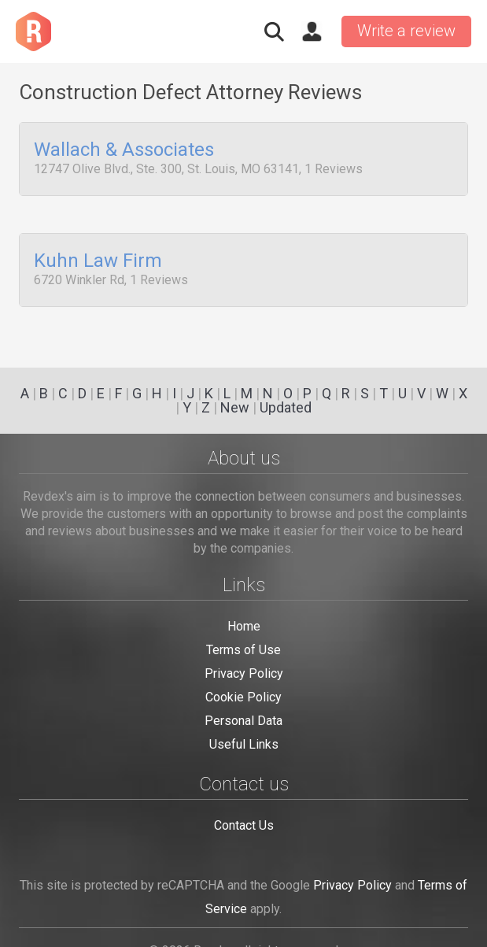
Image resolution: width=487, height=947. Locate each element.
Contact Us (244, 825)
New (234, 407)
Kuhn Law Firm (98, 257)
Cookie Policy (243, 697)
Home (243, 626)
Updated (286, 407)
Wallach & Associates (124, 150)
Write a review (406, 30)
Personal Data (243, 720)
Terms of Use (243, 649)
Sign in (312, 31)
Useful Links (244, 744)
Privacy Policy (244, 673)
